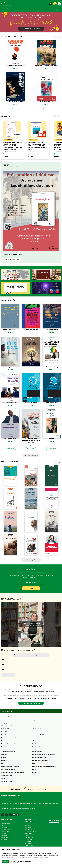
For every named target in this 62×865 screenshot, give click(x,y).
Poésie (2, 765)
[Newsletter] (50, 3)
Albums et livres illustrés (7, 721)
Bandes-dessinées (5, 730)
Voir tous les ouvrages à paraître (31, 561)
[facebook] (17, 816)
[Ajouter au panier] (15, 72)
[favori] (24, 63)
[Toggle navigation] (59, 9)
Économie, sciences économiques (9, 745)
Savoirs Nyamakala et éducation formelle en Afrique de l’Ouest (31, 441)
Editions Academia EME (30, 833)
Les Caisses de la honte (16, 102)
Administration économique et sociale (10, 718)
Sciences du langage (37, 753)
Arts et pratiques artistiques (7, 727)
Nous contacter (54, 822)
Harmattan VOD (28, 831)
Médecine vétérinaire (37, 748)
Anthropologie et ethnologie (7, 724)
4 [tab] (56, 29)
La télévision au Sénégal (51, 367)
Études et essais (5, 748)
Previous (54, 116)
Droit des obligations (52, 330)
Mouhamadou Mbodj (10, 440)
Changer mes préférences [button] (24, 861)
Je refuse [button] (13, 861)
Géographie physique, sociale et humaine (41, 721)
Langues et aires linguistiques (39, 736)
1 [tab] (50, 29)
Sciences (3, 780)
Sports (33, 765)
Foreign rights (4, 841)
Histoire (34, 724)
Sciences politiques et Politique (39, 759)
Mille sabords (27, 843)
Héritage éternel (10, 367)
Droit (2, 742)
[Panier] (59, 3)
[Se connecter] (55, 3)
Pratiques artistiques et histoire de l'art (10, 768)
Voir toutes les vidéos (8, 676)
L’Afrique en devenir (31, 404)
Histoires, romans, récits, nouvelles (40, 727)
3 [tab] (54, 29)
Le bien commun (28, 839)
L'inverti (51, 440)
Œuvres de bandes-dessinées (8, 753)
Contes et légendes (5, 733)
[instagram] (2, 816)
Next (58, 116)
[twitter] (6, 816)
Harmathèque (27, 826)
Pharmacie (3, 759)
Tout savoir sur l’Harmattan (31, 705)
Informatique (35, 733)
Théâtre (34, 771)
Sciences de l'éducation (6, 783)
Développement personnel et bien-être (10, 739)
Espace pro (4, 837)
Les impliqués (27, 845)
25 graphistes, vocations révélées (31, 330)
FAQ (2, 827)
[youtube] (14, 816)
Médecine (34, 745)
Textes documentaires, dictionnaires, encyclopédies (44, 768)
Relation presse (5, 833)
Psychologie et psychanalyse (8, 771)
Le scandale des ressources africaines (46, 65)
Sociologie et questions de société (40, 762)
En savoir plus (8, 154)
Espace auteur (4, 839)
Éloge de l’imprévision (46, 102)
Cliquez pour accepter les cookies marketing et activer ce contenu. (31, 625)
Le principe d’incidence (10, 330)
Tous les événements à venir (11, 259)
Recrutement (4, 835)
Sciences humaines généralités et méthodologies (43, 756)
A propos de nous (5, 825)
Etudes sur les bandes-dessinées (40, 718)
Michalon (26, 837)
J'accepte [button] (5, 861)
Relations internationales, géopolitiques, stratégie (12, 774)
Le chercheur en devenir (10, 404)
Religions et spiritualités (6, 777)
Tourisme (34, 774)
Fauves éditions (28, 835)
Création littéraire (5, 736)
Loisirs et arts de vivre (37, 742)
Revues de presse (5, 831)
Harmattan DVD (28, 828)
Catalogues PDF (5, 829)
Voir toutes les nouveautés (31, 457)
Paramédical (4, 756)
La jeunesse (31, 367)
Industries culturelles (37, 730)
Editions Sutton (28, 841)
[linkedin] (10, 816)
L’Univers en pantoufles (15, 65)
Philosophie (4, 762)
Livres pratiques (36, 739)
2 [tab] (52, 29)
